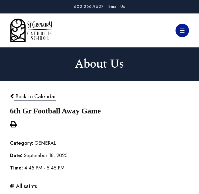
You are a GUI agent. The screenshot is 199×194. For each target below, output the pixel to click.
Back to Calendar (33, 96)
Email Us (117, 6)
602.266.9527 (89, 6)
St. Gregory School (31, 30)
